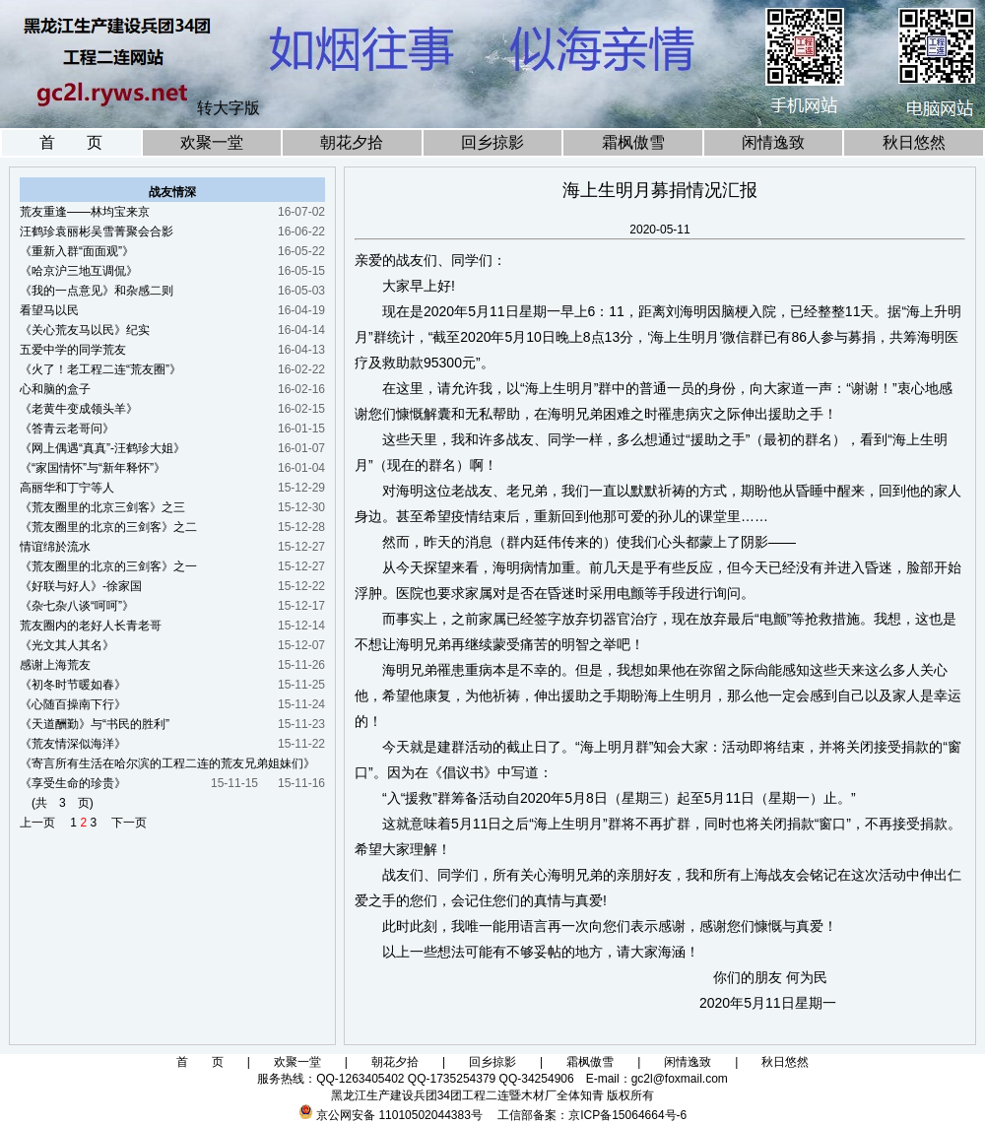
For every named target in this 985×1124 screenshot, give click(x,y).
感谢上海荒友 (55, 665)
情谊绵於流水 (55, 547)
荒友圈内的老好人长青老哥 (91, 625)
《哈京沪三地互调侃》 (79, 271)
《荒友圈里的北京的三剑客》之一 (108, 566)
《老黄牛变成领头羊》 (79, 409)
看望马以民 (49, 310)
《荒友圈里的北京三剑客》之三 (102, 507)
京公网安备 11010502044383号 (399, 1115)
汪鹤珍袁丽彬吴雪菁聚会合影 (96, 231)
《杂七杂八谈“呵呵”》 (77, 606)
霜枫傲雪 (633, 142)
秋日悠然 (914, 142)
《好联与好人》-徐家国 (81, 586)
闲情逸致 (773, 142)
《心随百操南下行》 (73, 704)
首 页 (70, 142)
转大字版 (228, 107)
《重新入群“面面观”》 (77, 251)
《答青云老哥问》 (67, 428)
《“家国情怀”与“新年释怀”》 (92, 468)
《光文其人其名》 (67, 645)
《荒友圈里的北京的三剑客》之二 (108, 527)
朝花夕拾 (351, 142)
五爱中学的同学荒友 (73, 350)
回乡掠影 (492, 142)
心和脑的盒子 (55, 389)
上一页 (43, 822)
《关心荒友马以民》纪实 (85, 330)
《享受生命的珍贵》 (73, 783)
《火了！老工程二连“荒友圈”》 (100, 369)
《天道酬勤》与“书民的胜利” (94, 724)
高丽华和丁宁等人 (67, 488)
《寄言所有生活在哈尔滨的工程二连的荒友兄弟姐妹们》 (167, 763)
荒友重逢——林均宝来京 (85, 212)
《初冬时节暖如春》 (73, 685)
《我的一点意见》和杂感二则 (96, 291)
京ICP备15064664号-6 (627, 1115)
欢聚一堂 (211, 142)
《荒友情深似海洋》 (73, 744)
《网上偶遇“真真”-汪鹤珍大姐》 (102, 448)
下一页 (123, 822)
